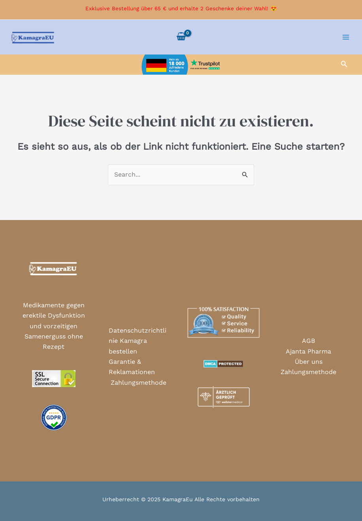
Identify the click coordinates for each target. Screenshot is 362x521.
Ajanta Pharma (308, 351)
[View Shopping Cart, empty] (181, 37)
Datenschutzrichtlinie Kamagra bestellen (137, 341)
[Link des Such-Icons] (344, 65)
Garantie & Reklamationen (132, 367)
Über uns (308, 361)
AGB (308, 340)
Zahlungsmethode (138, 382)
